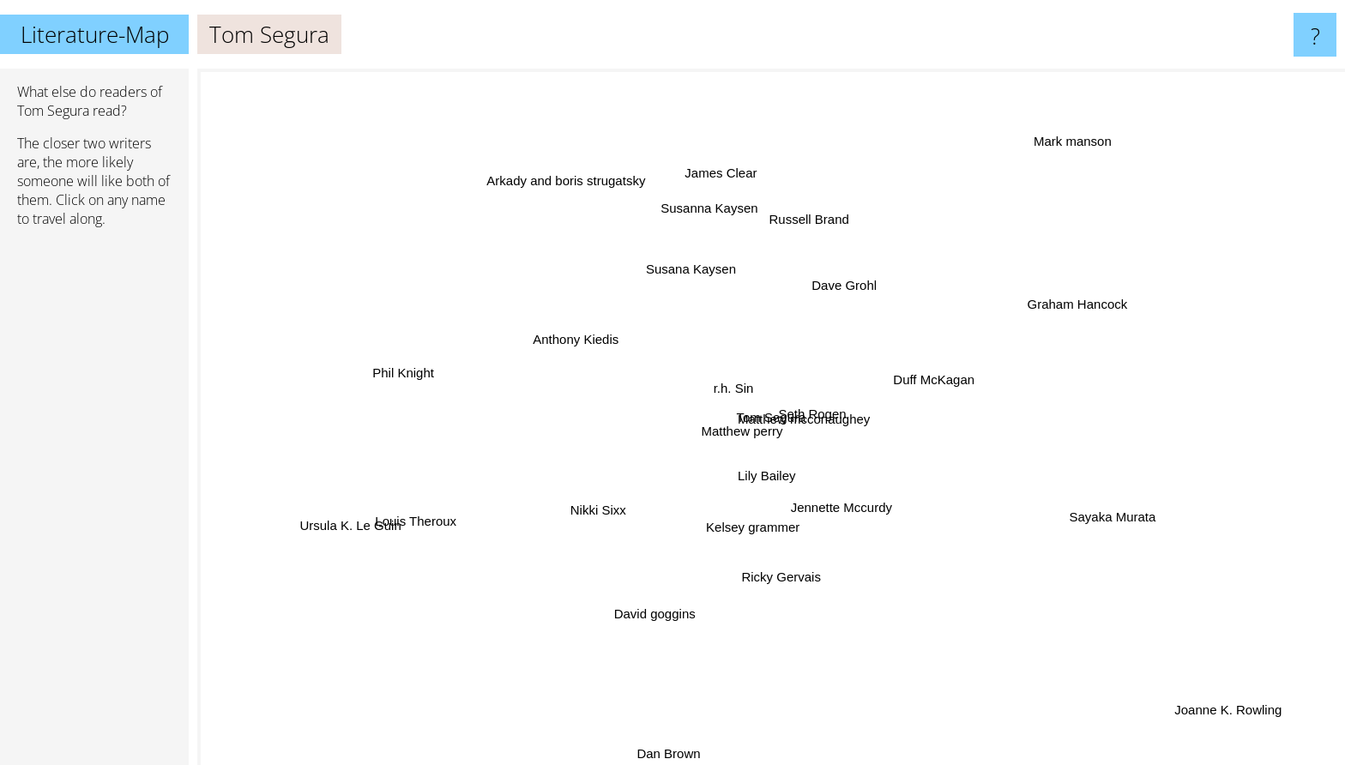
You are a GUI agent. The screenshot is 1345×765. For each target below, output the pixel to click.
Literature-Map (95, 34)
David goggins (660, 608)
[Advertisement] (94, 503)
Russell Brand (812, 216)
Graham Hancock (1067, 307)
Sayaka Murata (1091, 510)
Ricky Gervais (783, 571)
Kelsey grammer (752, 523)
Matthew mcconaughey (804, 418)
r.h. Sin (735, 389)
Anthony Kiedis (575, 340)
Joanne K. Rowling (1247, 721)
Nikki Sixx (602, 509)
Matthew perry (741, 428)
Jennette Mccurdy (834, 507)
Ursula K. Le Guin (367, 519)
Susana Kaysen (691, 274)
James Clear (718, 176)
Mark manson (1063, 147)
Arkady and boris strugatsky (571, 188)
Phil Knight (410, 371)
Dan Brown (665, 753)
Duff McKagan (931, 379)
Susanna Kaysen (709, 215)
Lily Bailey (765, 474)
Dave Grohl (841, 288)
